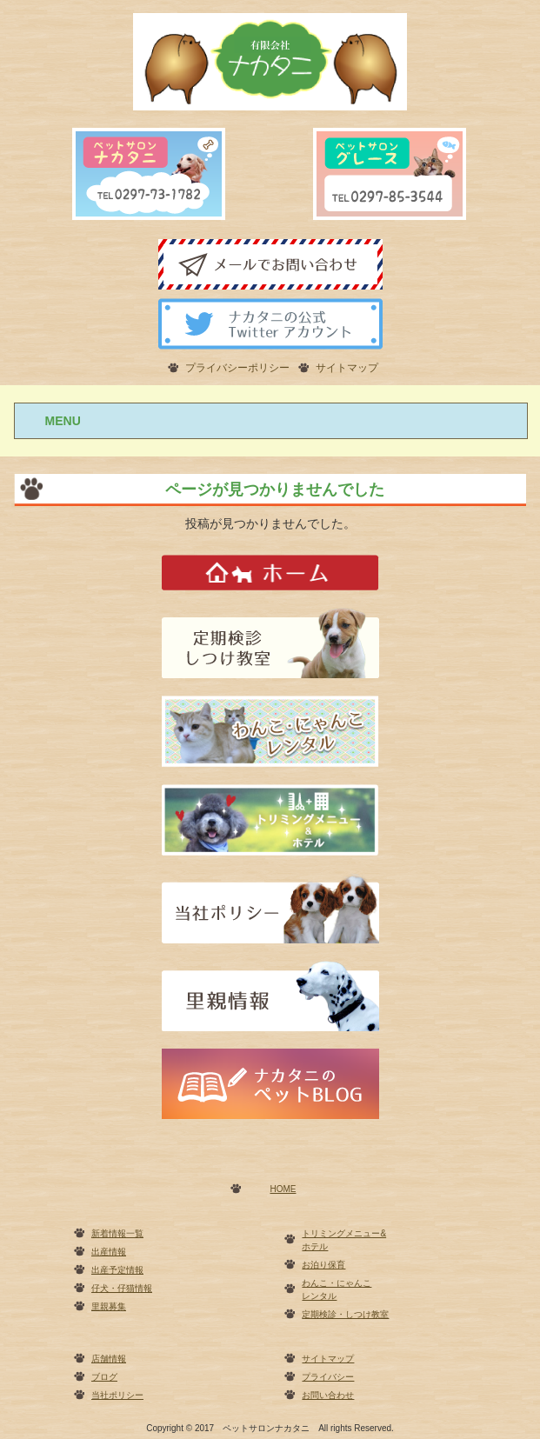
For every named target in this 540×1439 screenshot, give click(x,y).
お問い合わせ (328, 1395)
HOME (283, 1189)
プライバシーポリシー (237, 368)
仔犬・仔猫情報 (121, 1288)
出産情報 (108, 1251)
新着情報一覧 (117, 1233)
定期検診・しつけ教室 (345, 1314)
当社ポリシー (117, 1395)
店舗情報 (108, 1358)
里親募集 (108, 1306)
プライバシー (328, 1377)
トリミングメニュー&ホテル (344, 1240)
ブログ (104, 1377)
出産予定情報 (117, 1270)
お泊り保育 (323, 1264)
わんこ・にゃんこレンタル (336, 1289)
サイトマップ (347, 368)
